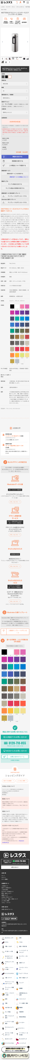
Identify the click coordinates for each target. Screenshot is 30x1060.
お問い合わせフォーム (17, 756)
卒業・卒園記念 (22, 254)
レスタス (3, 6)
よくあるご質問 (21, 780)
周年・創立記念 (6, 258)
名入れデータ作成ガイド (8, 891)
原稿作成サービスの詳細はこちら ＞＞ (19, 177)
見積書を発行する (17, 161)
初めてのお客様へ (8, 780)
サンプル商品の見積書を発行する (15, 188)
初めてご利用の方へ (6, 887)
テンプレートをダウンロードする (17, 196)
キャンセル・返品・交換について (10, 899)
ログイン (4, 877)
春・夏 (3, 256)
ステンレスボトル (20, 6)
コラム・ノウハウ (6, 902)
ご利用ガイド (5, 885)
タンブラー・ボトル (10, 6)
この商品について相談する (17, 165)
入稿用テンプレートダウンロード (18, 632)
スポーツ (22, 256)
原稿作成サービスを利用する (15, 173)
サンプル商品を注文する (15, 184)
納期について (5, 895)
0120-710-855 (17, 743)
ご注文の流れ (5, 889)
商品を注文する (17, 156)
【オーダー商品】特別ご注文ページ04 (14, 445)
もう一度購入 (5, 879)
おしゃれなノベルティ (13, 256)
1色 (12, 258)
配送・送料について (6, 893)
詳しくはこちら (14, 501)
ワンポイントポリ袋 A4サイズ (12, 436)
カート (3, 875)
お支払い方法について (7, 897)
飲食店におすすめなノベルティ (9, 254)
